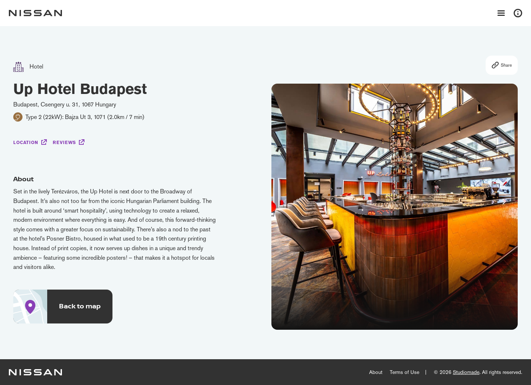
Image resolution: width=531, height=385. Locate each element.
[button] (504, 201)
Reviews (64, 142)
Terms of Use (404, 372)
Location (25, 142)
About (375, 372)
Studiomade (466, 372)
